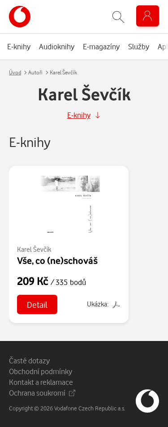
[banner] (19, 16)
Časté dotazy (29, 360)
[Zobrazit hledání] (118, 17)
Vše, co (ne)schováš (57, 260)
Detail (37, 304)
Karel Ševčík (34, 249)
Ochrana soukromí (42, 392)
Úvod (15, 72)
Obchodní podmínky (40, 371)
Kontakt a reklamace (41, 382)
